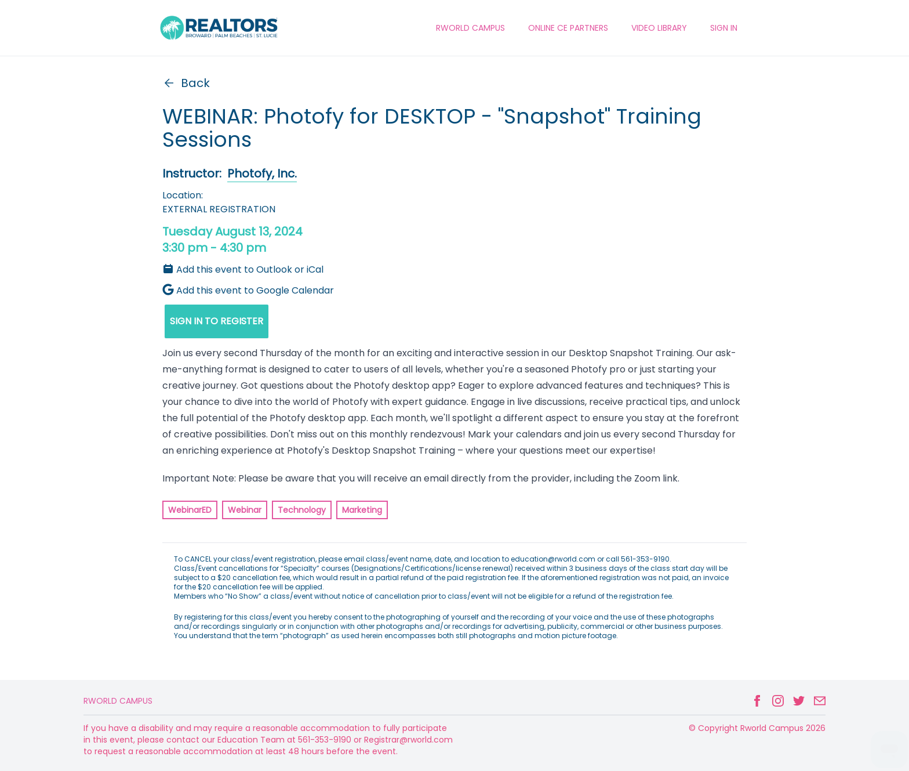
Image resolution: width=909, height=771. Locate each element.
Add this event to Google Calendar (248, 290)
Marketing (362, 510)
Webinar (244, 510)
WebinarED (190, 510)
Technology (302, 510)
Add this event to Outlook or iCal (242, 269)
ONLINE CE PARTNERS (568, 28)
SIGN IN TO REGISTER (216, 321)
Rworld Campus (117, 701)
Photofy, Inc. (262, 173)
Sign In (723, 28)
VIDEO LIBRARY (659, 28)
